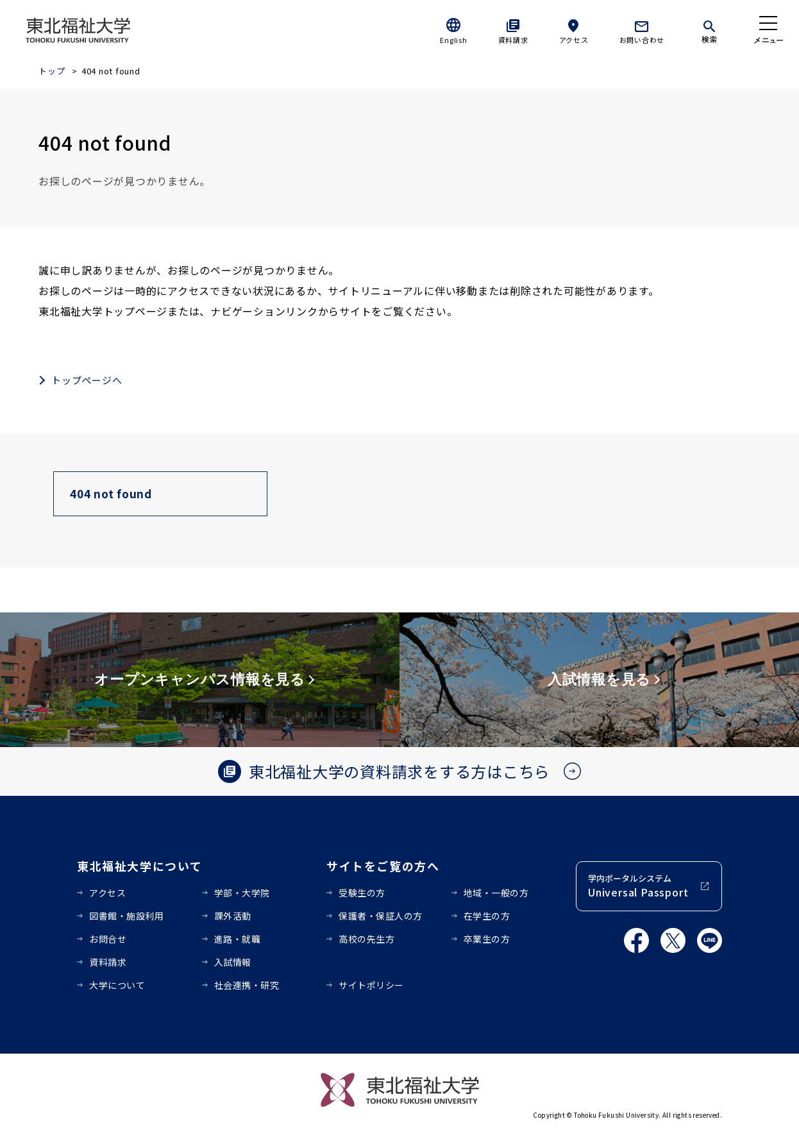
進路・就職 (237, 938)
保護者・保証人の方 (381, 915)
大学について (117, 985)
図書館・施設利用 (126, 915)
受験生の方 (362, 892)
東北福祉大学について (139, 865)
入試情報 (232, 961)
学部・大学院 (242, 892)
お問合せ (107, 938)
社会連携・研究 (247, 985)
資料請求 (513, 40)
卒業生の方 (487, 938)
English (453, 40)
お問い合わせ (642, 40)
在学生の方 (487, 915)
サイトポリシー (371, 985)
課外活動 (232, 915)
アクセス (574, 40)
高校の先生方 (366, 938)
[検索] (709, 29)
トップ (51, 71)
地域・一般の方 (496, 892)
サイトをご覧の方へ (383, 865)
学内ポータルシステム (638, 886)
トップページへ (86, 380)
